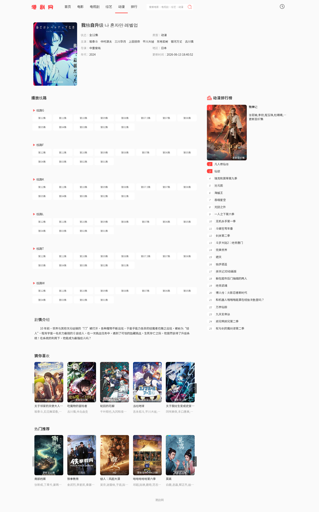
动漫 (121, 6)
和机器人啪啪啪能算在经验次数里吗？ (235, 300)
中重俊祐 (95, 48)
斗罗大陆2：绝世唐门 (225, 243)
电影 (80, 6)
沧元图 (215, 185)
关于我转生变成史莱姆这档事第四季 (188, 406)
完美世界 (217, 250)
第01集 (125, 127)
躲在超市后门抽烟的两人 (227, 278)
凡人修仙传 (218, 164)
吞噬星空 (216, 200)
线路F (40, 145)
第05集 (42, 127)
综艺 (109, 6)
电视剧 (94, 6)
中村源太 (106, 41)
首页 (67, 6)
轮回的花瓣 (107, 406)
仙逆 (213, 171)
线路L (40, 214)
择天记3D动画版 (221, 271)
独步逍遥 (217, 264)
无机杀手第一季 (221, 221)
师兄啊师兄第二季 (222, 321)
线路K (40, 179)
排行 (134, 6)
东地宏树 (162, 41)
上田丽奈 (134, 41)
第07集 (166, 118)
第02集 (104, 127)
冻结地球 (138, 406)
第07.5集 (145, 118)
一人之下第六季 (220, 214)
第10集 (83, 118)
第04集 (63, 127)
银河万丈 (176, 41)
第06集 (187, 118)
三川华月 (120, 41)
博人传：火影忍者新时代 (227, 293)
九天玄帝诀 (218, 314)
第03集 (83, 127)
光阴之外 (216, 207)
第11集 (63, 118)
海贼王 (215, 193)
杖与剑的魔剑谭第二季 (225, 328)
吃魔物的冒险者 (77, 406)
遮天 (214, 257)
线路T (40, 248)
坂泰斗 (93, 41)
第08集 (125, 118)
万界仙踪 (217, 307)
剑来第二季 (218, 235)
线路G (40, 110)
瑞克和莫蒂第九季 (222, 178)
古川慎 (189, 41)
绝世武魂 (217, 285)
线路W (40, 283)
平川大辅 (148, 41)
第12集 (42, 118)
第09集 (104, 118)
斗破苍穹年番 (220, 228)
